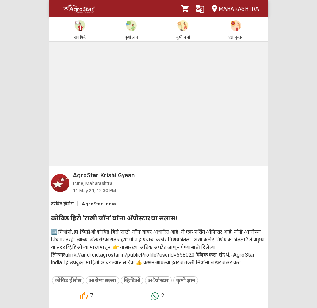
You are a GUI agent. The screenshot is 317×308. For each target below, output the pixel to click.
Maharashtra (233, 9)
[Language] (200, 8)
